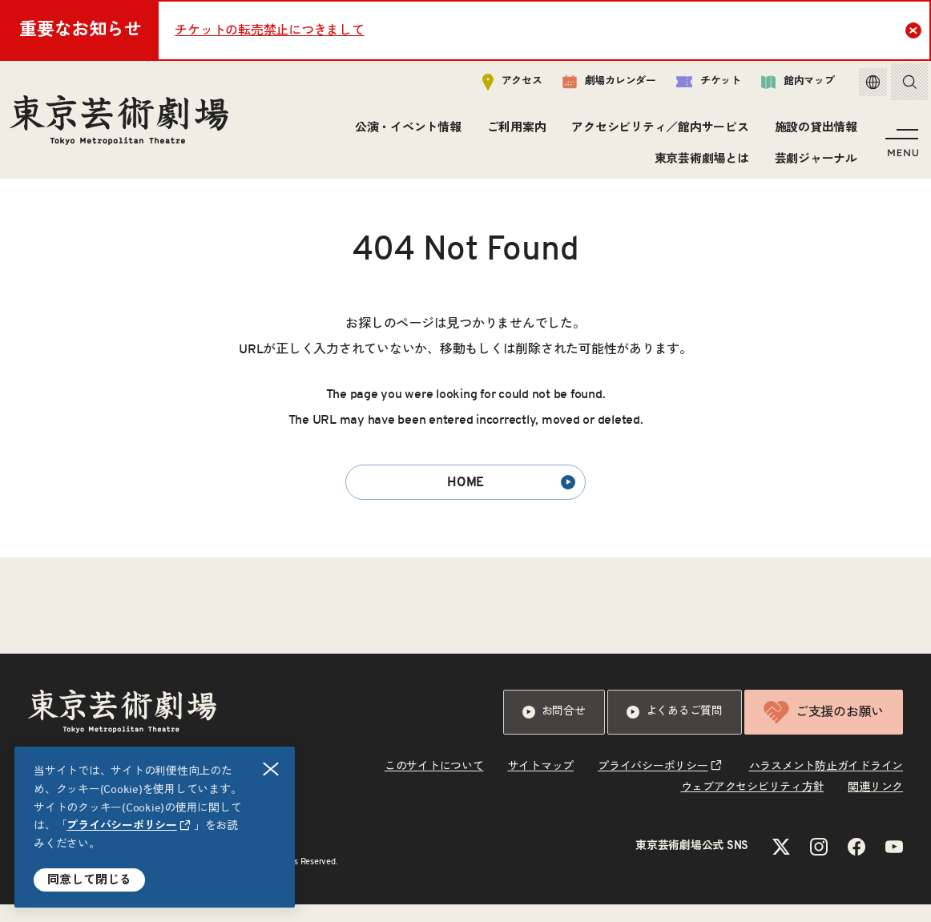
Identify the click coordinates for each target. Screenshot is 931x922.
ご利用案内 (513, 132)
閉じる (271, 769)
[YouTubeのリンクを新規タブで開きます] (894, 864)
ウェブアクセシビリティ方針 (752, 805)
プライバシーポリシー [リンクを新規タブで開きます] (121, 825)
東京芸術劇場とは (698, 162)
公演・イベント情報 (405, 132)
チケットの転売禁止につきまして (269, 30)
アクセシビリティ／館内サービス (657, 132)
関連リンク (875, 805)
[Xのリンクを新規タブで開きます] (781, 864)
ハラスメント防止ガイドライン (826, 784)
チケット (696, 85)
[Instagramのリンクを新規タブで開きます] (819, 864)
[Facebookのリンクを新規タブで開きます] (856, 864)
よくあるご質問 (675, 729)
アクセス (500, 85)
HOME (511, 500)
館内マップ (786, 85)
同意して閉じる (89, 880)
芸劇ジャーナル (813, 162)
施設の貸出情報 (813, 132)
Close (915, 30)
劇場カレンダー (597, 86)
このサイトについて (434, 784)
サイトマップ (541, 784)
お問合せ (554, 729)
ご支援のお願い (824, 730)
